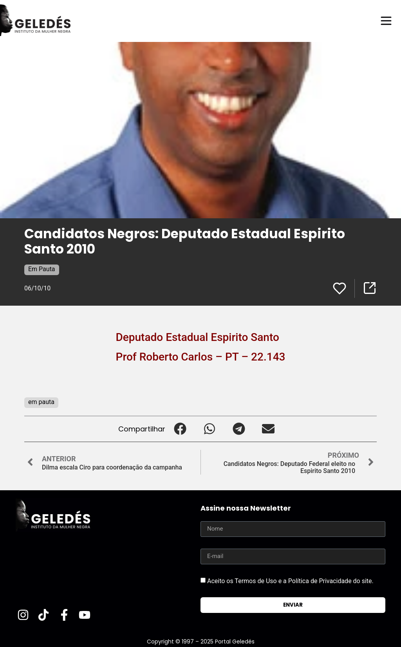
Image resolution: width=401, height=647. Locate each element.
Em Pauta (41, 269)
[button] (180, 429)
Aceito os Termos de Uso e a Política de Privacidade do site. (290, 580)
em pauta (41, 402)
